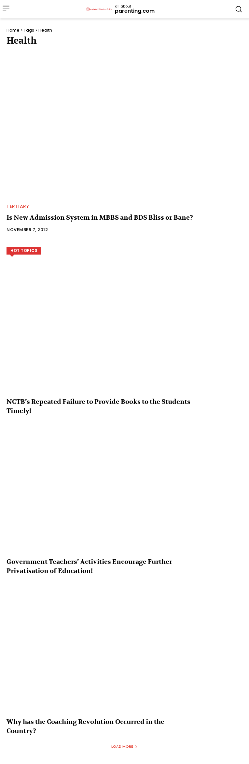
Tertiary (18, 206)
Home (13, 30)
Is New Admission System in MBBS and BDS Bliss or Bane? (100, 217)
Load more (124, 746)
